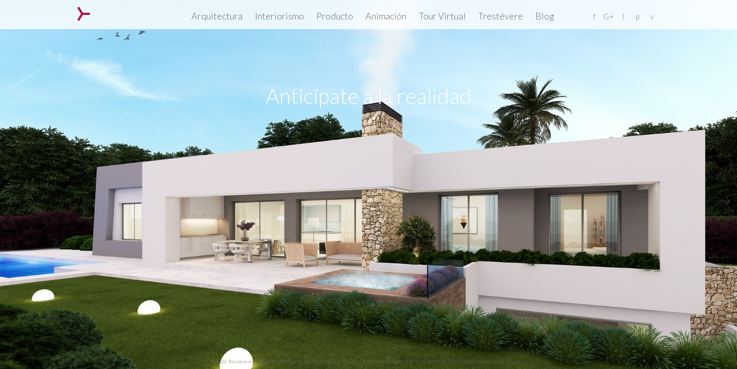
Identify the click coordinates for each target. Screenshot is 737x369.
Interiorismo (279, 15)
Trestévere (500, 15)
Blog (544, 15)
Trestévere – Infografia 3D (84, 13)
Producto (334, 15)
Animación (385, 15)
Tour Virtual (442, 15)
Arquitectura (217, 15)
